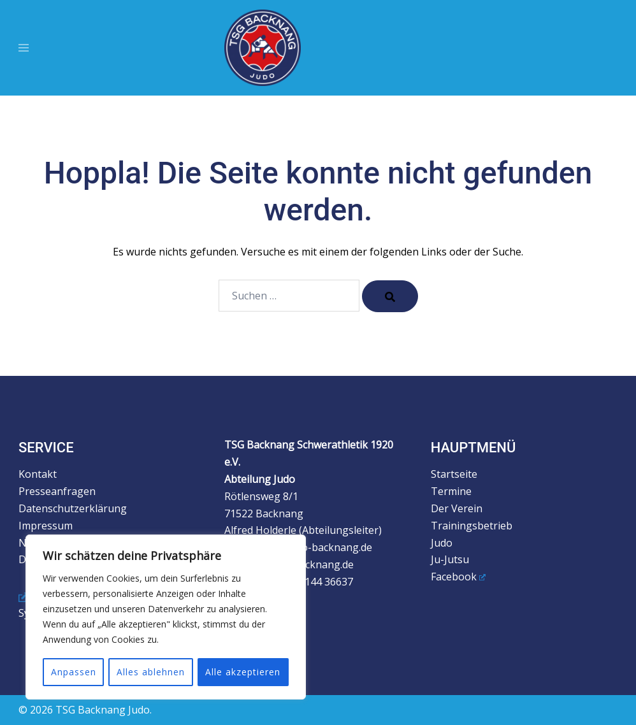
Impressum (45, 526)
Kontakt (37, 474)
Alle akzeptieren (243, 672)
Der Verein (456, 508)
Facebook (458, 577)
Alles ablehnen (151, 672)
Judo (441, 543)
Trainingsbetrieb (471, 526)
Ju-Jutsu (450, 559)
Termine (451, 491)
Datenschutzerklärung (72, 508)
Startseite (454, 474)
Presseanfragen (57, 491)
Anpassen (73, 672)
